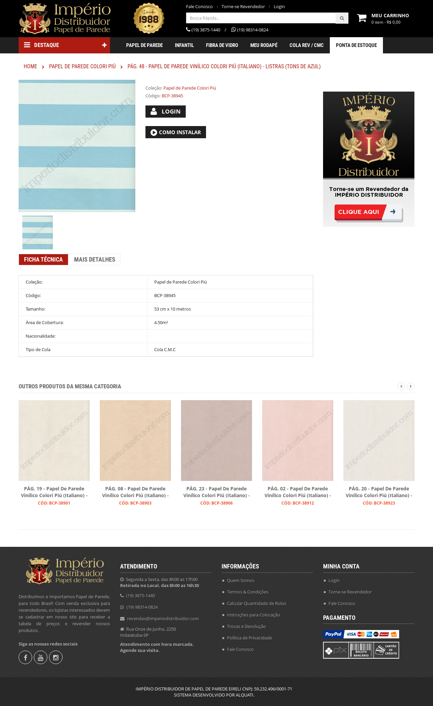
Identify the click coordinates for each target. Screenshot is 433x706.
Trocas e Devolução (246, 626)
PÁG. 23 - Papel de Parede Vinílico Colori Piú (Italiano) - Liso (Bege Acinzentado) (216, 492)
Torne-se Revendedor (243, 6)
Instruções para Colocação (253, 615)
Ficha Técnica (43, 259)
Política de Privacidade (249, 638)
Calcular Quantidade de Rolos (256, 603)
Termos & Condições (247, 592)
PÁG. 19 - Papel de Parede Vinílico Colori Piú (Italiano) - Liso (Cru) (54, 492)
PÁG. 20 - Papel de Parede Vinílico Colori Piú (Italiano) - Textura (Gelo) (379, 492)
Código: (153, 96)
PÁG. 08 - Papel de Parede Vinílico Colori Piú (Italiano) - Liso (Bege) (135, 492)
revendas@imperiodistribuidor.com (163, 618)
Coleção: (153, 88)
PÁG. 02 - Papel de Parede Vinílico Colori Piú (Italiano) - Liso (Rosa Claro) (298, 492)
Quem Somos (240, 580)
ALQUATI (244, 695)
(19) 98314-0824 (142, 607)
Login (279, 6)
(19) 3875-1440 (140, 595)
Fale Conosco (199, 6)
